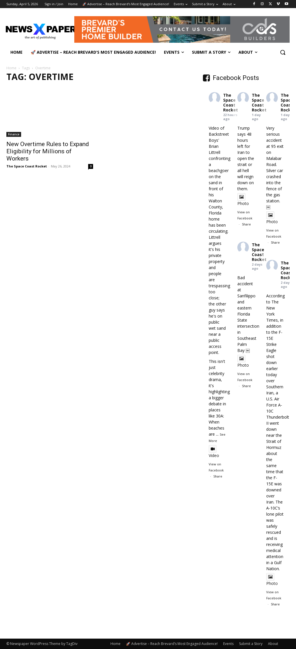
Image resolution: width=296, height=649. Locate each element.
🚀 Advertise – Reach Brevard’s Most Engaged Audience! (172, 643)
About (273, 643)
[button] (283, 52)
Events (228, 643)
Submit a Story (250, 643)
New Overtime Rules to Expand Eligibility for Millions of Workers (47, 151)
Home (11, 68)
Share (217, 476)
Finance (13, 134)
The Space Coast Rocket (26, 166)
